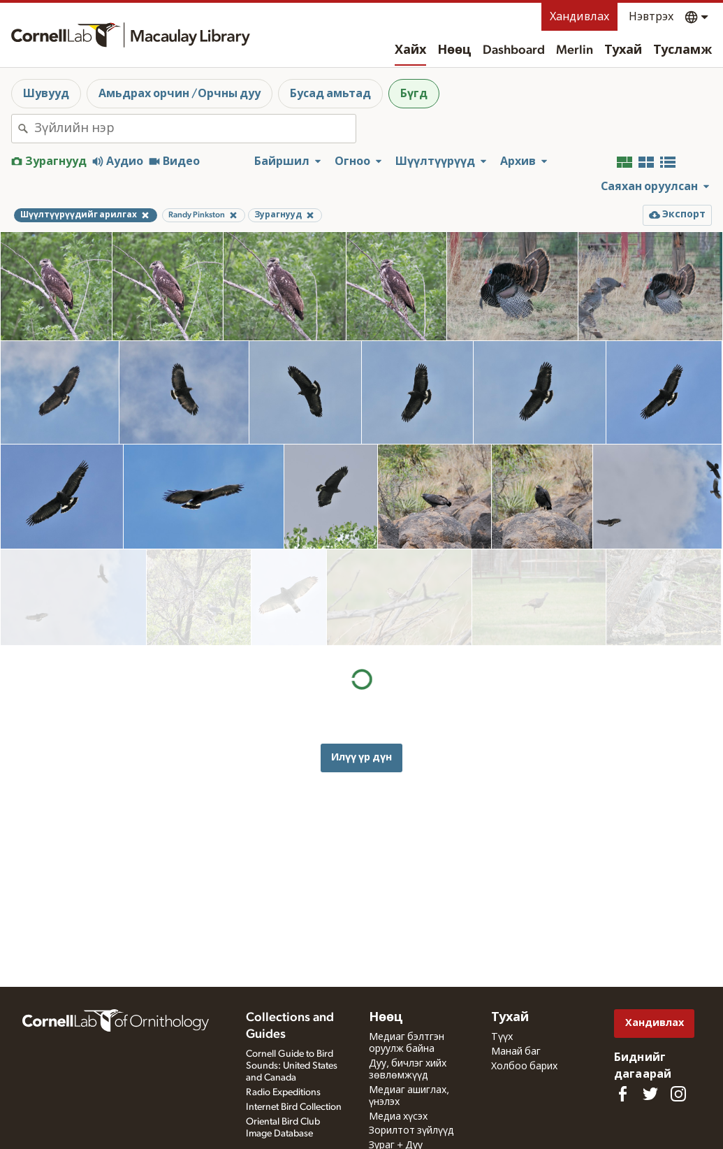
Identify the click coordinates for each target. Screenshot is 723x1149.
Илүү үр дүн (361, 661)
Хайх (410, 50)
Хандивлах (579, 16)
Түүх (502, 1037)
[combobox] (195, 129)
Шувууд (46, 93)
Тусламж (682, 50)
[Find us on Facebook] (622, 1093)
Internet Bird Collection (294, 1107)
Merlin (574, 50)
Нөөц (454, 50)
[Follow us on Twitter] (650, 1093)
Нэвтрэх (651, 16)
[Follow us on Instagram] (678, 1093)
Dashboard (514, 50)
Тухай (623, 50)
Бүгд (414, 93)
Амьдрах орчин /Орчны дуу (179, 93)
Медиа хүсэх (398, 1117)
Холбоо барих (524, 1066)
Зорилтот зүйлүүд (411, 1131)
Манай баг (516, 1052)
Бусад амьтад (330, 93)
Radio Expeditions (283, 1092)
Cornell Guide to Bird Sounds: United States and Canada (291, 1066)
